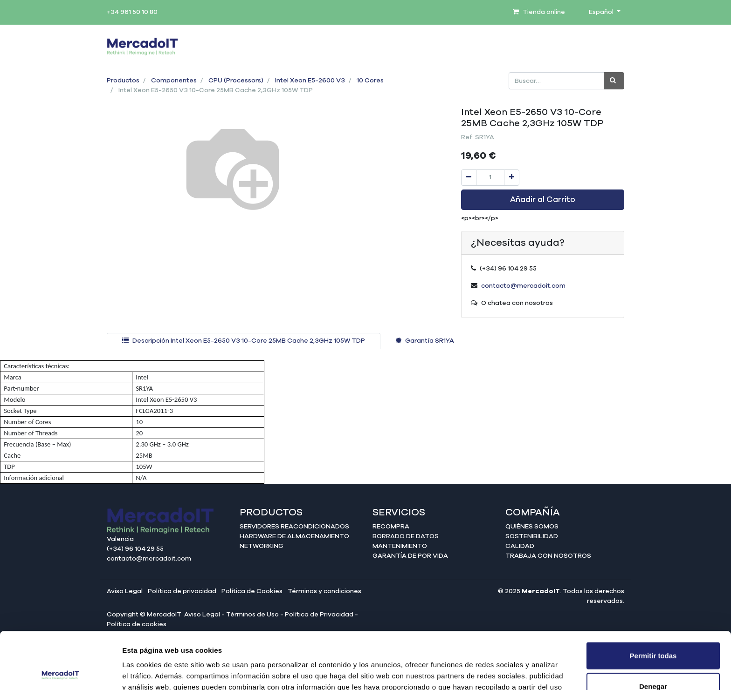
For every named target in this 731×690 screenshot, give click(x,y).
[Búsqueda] (614, 80)
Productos (123, 80)
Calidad (519, 546)
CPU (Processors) (235, 80)
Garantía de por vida (410, 556)
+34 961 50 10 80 (132, 12)
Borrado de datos (405, 536)
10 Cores (370, 80)
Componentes (174, 80)
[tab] (243, 341)
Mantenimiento (399, 546)
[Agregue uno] (511, 177)
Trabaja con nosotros (548, 556)
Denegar (653, 629)
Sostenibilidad (531, 536)
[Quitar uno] (468, 177)
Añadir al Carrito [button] (542, 200)
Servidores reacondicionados (294, 526)
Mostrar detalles (504, 672)
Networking (261, 546)
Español (602, 12)
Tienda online (539, 12)
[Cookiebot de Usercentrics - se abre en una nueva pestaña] (60, 672)
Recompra (390, 526)
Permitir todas (653, 598)
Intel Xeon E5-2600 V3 (310, 80)
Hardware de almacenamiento (294, 536)
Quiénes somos (532, 526)
